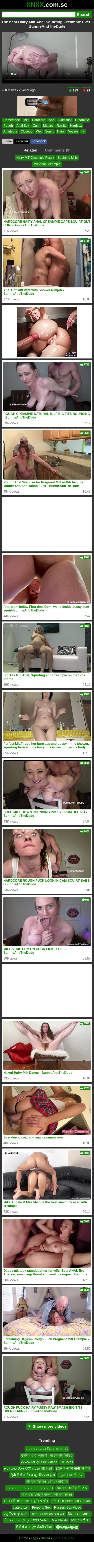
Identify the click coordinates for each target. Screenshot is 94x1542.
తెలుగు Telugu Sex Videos (39, 1462)
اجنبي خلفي (20, 1507)
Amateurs (10, 131)
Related (30, 150)
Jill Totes (67, 1462)
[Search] (38, 14)
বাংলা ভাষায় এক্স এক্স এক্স (48, 1514)
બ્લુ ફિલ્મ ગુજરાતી (16, 1514)
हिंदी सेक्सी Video (79, 1514)
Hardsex (76, 125)
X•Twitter (22, 141)
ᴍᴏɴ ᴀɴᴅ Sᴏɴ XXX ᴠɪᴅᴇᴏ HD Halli (28, 1468)
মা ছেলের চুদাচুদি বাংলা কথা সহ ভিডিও (47, 1494)
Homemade (11, 120)
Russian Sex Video (67, 1507)
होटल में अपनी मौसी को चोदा (73, 1468)
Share (7, 141)
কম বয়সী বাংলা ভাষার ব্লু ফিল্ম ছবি (26, 1501)
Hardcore (38, 120)
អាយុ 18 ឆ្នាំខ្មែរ (80, 1520)
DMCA (45, 1538)
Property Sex (41, 1507)
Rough (8, 125)
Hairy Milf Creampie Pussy (35, 157)
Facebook (39, 141)
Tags (34, 1538)
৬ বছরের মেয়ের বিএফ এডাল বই (47, 1449)
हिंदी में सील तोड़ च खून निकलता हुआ (33, 1475)
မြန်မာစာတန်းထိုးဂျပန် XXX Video (26, 1520)
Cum (36, 125)
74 (86, 90)
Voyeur (73, 131)
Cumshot (65, 120)
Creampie (82, 120)
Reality (61, 125)
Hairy (60, 131)
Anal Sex (22, 125)
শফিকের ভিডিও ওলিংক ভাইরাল (47, 1481)
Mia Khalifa (60, 1520)
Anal (52, 120)
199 (73, 90)
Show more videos (47, 1426)
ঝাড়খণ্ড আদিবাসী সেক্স (72, 1488)
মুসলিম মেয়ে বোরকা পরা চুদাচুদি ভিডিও (47, 1455)
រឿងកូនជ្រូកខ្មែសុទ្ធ (67, 1527)
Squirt (49, 131)
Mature (48, 125)
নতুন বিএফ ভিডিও (70, 1475)
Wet (39, 131)
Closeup (26, 131)
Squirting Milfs (68, 157)
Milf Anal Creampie (47, 164)
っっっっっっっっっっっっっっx (30, 1488)
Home (23, 1538)
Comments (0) (57, 150)
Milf (26, 120)
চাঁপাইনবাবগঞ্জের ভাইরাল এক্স (71, 1501)
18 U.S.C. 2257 (64, 1538)
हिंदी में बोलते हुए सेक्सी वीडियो (34, 1527)
